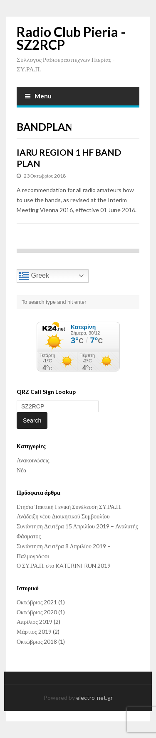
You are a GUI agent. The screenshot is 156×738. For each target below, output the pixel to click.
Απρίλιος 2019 (34, 621)
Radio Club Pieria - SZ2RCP (71, 38)
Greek (34, 276)
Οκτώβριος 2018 (37, 641)
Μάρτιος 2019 (34, 631)
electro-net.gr (94, 697)
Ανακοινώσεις (33, 460)
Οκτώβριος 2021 (37, 602)
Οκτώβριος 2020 (37, 612)
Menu (38, 96)
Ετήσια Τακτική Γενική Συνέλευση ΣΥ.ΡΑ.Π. (69, 506)
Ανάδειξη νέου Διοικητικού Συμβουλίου (63, 516)
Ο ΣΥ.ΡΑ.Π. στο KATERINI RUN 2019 (64, 565)
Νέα (21, 470)
